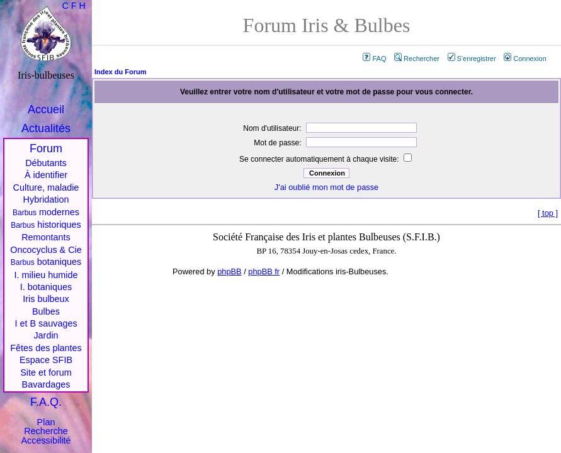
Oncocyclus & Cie (46, 250)
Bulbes (46, 311)
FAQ (374, 58)
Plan (46, 422)
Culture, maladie (46, 187)
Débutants (46, 163)
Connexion (525, 58)
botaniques (46, 262)
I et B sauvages (45, 323)
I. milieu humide (46, 275)
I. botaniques (46, 287)
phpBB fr (264, 271)
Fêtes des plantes (46, 348)
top (547, 213)
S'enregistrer (472, 58)
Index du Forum (120, 72)
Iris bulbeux (46, 299)
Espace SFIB (46, 360)
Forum (46, 148)
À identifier (46, 175)
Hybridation (46, 199)
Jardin (45, 335)
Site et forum (46, 372)
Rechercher (416, 58)
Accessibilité (46, 440)
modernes (46, 212)
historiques (46, 225)
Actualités (46, 128)
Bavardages (46, 384)
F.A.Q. (46, 402)
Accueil (46, 109)
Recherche (46, 431)
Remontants (46, 237)
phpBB (229, 271)
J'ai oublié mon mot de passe (326, 187)
